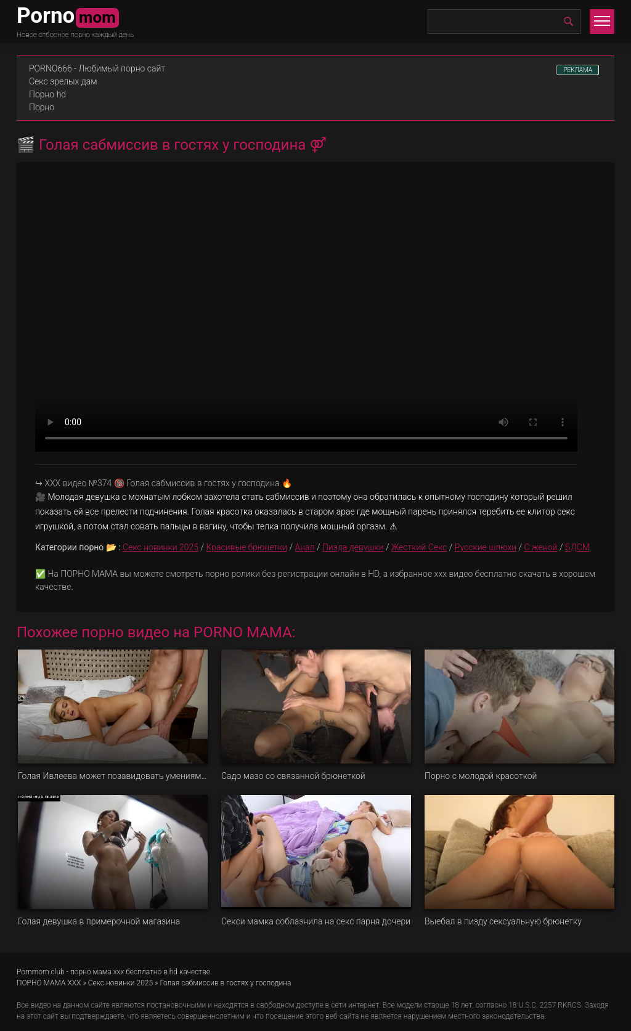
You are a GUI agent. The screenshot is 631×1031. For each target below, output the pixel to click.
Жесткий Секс (419, 547)
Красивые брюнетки (246, 547)
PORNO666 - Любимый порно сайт (97, 68)
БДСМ (577, 547)
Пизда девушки (353, 547)
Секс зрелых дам (63, 81)
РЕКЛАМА (577, 70)
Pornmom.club (41, 972)
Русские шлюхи (485, 547)
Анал (305, 547)
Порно (41, 107)
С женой (541, 547)
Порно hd (47, 94)
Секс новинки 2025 (160, 547)
